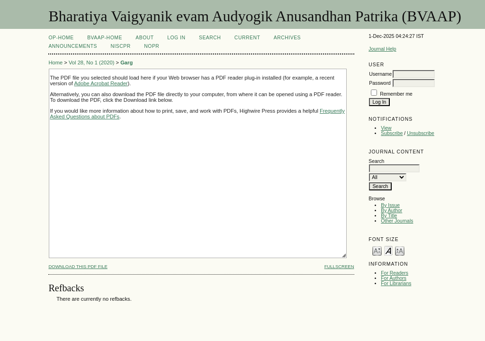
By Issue (390, 205)
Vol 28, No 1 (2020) (91, 62)
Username (380, 74)
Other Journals (397, 221)
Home (55, 62)
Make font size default (388, 250)
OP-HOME (60, 37)
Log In (176, 37)
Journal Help (382, 49)
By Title (389, 215)
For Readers (394, 273)
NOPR (151, 46)
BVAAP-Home (104, 37)
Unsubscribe (420, 133)
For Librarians (396, 283)
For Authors (393, 278)
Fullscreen (339, 266)
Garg (126, 62)
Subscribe (392, 133)
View (386, 128)
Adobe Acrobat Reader (100, 83)
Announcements (72, 46)
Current (247, 37)
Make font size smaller (377, 250)
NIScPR (120, 46)
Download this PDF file (77, 266)
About (144, 37)
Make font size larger (399, 250)
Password (380, 83)
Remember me (396, 94)
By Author (391, 210)
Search (210, 37)
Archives (287, 37)
